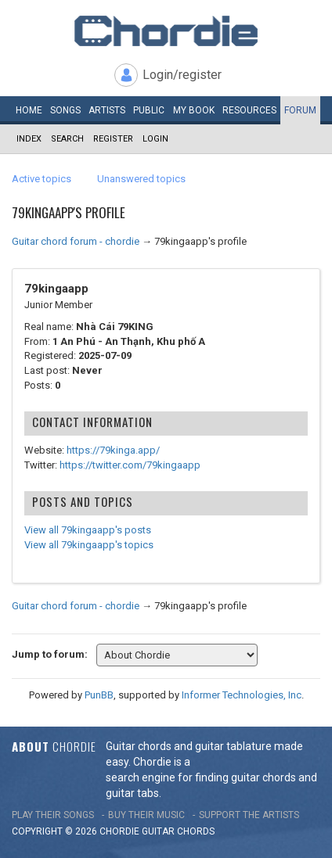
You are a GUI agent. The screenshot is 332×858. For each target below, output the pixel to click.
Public (148, 110)
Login (155, 139)
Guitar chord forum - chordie (75, 241)
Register (113, 139)
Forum (300, 110)
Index (29, 139)
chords (196, 831)
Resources (249, 110)
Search (67, 139)
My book (194, 110)
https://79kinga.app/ (113, 450)
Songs (65, 110)
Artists (106, 110)
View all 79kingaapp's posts (87, 530)
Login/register (182, 74)
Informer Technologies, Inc (241, 695)
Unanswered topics (141, 179)
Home (29, 110)
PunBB (99, 695)
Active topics (41, 179)
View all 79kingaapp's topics (88, 545)
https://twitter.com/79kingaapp (130, 465)
